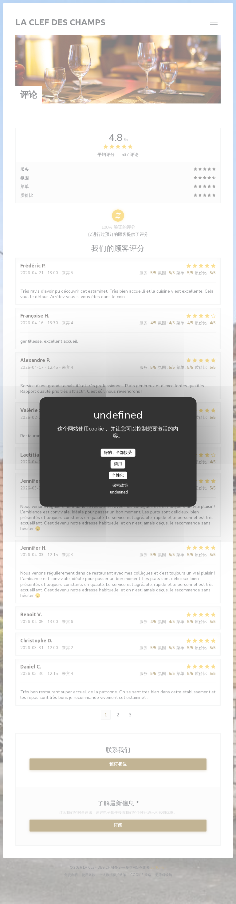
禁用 (118, 464)
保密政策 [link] (120, 485)
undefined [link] (119, 492)
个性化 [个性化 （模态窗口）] (118, 475)
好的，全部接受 (118, 452)
